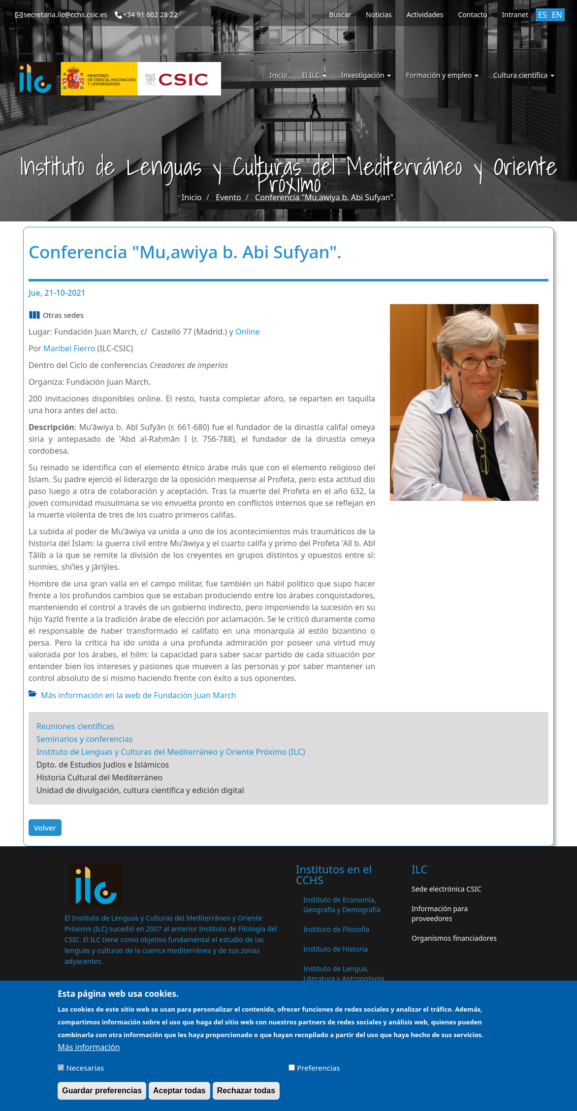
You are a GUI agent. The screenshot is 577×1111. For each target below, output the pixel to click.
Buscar (340, 14)
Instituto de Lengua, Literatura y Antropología (344, 973)
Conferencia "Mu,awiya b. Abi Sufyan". (325, 197)
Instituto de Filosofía (336, 929)
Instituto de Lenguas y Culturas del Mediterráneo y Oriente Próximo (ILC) (170, 751)
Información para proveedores (440, 913)
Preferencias (318, 1073)
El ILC (314, 75)
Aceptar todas (179, 1096)
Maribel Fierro (69, 348)
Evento (228, 197)
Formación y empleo (442, 75)
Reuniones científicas (75, 726)
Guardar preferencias (102, 1096)
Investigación (366, 75)
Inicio (279, 75)
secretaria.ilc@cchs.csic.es (65, 14)
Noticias (379, 14)
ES (542, 14)
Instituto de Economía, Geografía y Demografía (342, 904)
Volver (45, 828)
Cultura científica (523, 75)
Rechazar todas (246, 1096)
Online (247, 331)
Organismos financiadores (454, 938)
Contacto (472, 14)
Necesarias (85, 1073)
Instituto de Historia (335, 949)
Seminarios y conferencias (84, 739)
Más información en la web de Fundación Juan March (138, 695)
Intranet (515, 14)
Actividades (425, 14)
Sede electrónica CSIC (446, 889)
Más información (89, 1052)
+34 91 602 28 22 (150, 14)
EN (557, 14)
